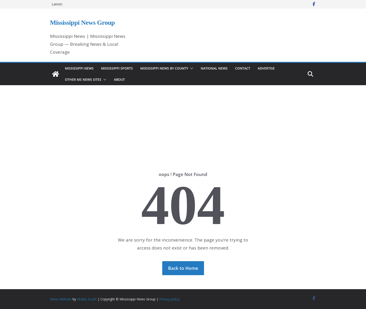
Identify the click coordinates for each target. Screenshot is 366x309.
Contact (242, 68)
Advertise (266, 68)
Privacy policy (169, 299)
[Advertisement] (183, 121)
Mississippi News (79, 68)
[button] (190, 68)
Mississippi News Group (82, 22)
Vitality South (87, 299)
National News (214, 68)
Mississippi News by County (164, 68)
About (119, 79)
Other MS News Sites (83, 79)
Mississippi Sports (117, 68)
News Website (61, 299)
